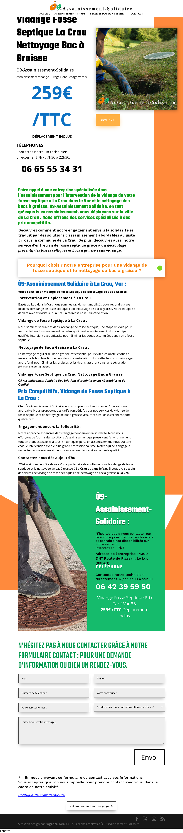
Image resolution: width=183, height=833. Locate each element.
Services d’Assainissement (108, 13)
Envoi (149, 757)
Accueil (44, 13)
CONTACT (107, 119)
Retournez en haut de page (89, 806)
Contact (137, 13)
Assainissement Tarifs (70, 13)
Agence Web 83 (58, 824)
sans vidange (72, 248)
